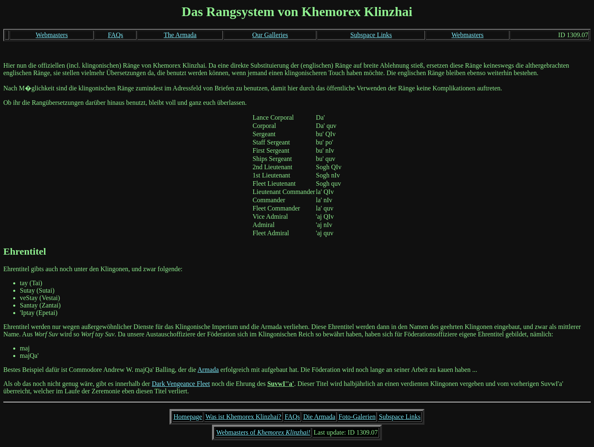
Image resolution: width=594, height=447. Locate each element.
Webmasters (52, 34)
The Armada (180, 34)
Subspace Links (371, 34)
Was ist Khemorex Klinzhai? (243, 416)
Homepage (188, 416)
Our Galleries (270, 34)
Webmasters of (263, 432)
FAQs (115, 34)
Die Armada (319, 416)
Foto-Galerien (357, 416)
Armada (208, 369)
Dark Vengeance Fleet (181, 383)
